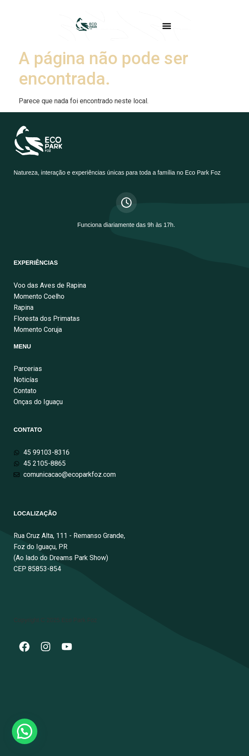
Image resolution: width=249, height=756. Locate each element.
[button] (167, 26)
